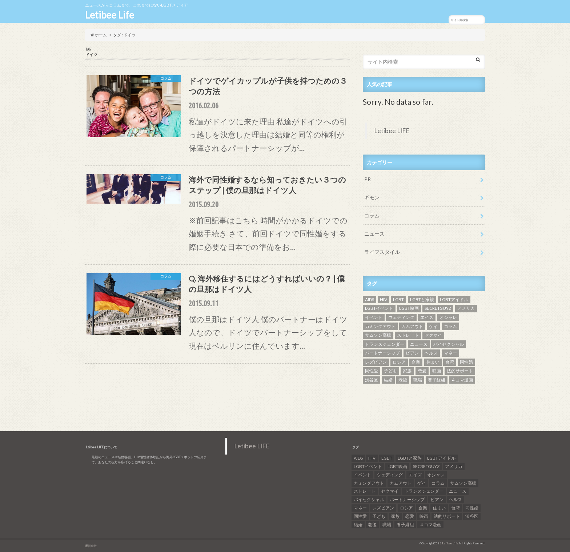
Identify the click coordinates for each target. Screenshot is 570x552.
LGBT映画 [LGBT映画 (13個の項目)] (409, 308)
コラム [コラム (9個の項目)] (450, 326)
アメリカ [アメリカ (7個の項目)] (466, 308)
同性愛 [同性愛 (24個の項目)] (371, 370)
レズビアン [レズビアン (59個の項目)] (376, 362)
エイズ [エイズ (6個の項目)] (426, 317)
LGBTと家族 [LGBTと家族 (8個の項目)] (422, 299)
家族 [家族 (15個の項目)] (407, 370)
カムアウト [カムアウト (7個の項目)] (412, 326)
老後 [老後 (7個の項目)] (402, 380)
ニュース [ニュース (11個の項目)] (419, 344)
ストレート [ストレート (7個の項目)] (408, 335)
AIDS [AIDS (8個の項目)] (369, 299)
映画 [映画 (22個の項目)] (436, 370)
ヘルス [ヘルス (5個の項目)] (431, 353)
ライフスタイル (382, 252)
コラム (372, 215)
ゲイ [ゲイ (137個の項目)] (433, 326)
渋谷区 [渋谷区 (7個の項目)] (371, 380)
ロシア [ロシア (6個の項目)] (399, 362)
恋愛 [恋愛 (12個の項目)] (422, 370)
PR (367, 179)
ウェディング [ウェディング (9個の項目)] (401, 317)
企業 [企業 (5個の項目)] (416, 362)
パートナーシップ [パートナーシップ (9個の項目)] (382, 353)
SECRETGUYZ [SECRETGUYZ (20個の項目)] (438, 308)
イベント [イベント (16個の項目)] (373, 317)
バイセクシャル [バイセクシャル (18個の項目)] (448, 344)
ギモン (372, 197)
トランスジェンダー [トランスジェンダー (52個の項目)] (384, 344)
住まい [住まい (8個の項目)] (432, 362)
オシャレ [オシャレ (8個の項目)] (448, 317)
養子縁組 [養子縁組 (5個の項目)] (436, 380)
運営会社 (91, 546)
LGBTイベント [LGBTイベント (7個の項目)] (379, 308)
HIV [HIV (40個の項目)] (383, 299)
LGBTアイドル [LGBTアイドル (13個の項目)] (454, 299)
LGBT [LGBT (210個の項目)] (398, 299)
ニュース (374, 234)
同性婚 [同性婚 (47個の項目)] (466, 362)
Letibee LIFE (392, 131)
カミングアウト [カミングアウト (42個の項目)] (380, 326)
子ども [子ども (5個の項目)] (390, 370)
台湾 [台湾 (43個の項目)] (449, 362)
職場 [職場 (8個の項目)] (417, 380)
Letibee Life (109, 15)
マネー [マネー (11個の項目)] (450, 353)
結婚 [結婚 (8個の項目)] (388, 380)
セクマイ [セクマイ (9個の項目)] (433, 335)
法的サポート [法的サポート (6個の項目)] (460, 370)
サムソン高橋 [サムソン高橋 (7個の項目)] (378, 335)
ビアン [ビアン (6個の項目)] (412, 353)
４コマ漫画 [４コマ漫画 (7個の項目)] (462, 380)
